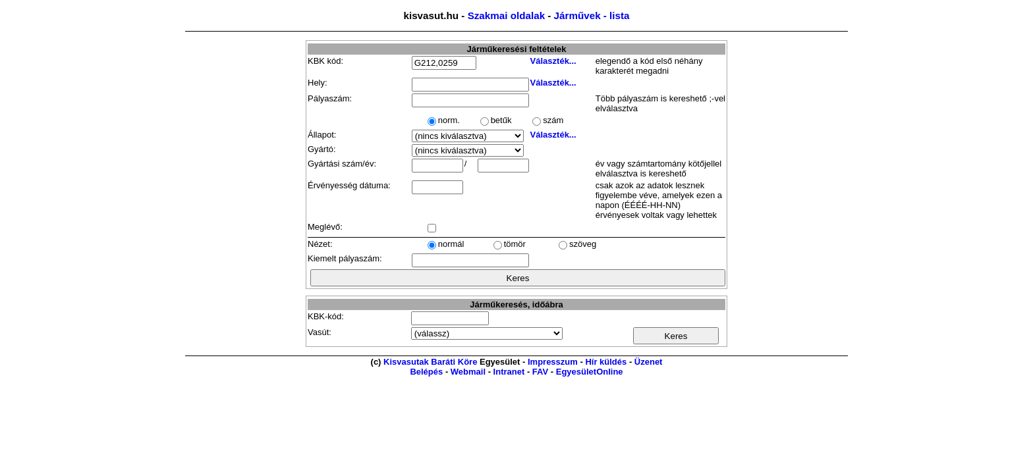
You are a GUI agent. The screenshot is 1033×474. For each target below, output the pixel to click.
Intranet (509, 372)
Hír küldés (606, 362)
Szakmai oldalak (506, 15)
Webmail (468, 372)
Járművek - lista (592, 15)
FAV (540, 372)
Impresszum (553, 362)
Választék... (553, 61)
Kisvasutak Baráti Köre (430, 362)
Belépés (426, 372)
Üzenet (648, 362)
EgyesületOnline (589, 372)
